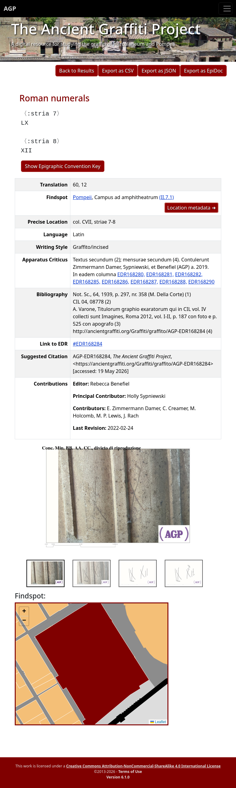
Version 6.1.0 (117, 777)
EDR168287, (144, 281)
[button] (24, 611)
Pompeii (82, 197)
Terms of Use (130, 771)
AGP (10, 8)
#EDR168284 (87, 343)
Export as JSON (159, 70)
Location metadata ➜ (191, 207)
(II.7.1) (166, 197)
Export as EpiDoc (203, 70)
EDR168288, (173, 281)
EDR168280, (131, 274)
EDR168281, (160, 274)
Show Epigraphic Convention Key (62, 166)
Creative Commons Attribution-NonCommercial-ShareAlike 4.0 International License (143, 766)
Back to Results (76, 70)
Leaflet (158, 722)
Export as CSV (118, 70)
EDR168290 (201, 281)
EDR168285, (86, 281)
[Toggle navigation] (225, 8)
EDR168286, (115, 281)
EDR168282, (189, 274)
